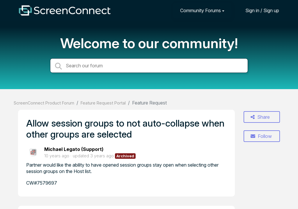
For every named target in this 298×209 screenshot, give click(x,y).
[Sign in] (257, 10)
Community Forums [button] (200, 10)
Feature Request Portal (103, 102)
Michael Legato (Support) (74, 149)
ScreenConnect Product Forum (44, 102)
